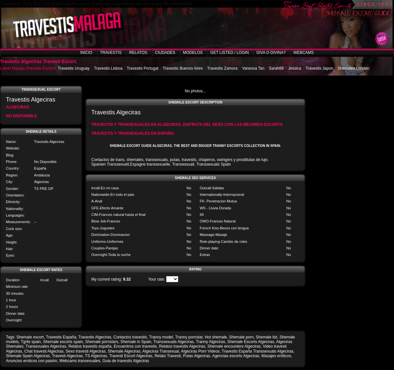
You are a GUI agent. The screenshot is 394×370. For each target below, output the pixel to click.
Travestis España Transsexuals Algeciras (257, 351)
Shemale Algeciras (124, 351)
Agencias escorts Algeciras (235, 356)
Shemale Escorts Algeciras (250, 341)
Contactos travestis (130, 337)
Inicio (86, 52)
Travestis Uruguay (74, 68)
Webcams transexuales (79, 360)
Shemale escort (30, 337)
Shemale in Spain (135, 341)
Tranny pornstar (189, 337)
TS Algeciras (96, 356)
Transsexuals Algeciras (173, 341)
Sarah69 (276, 68)
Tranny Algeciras (210, 341)
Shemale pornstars (101, 341)
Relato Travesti (168, 356)
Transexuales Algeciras (46, 346)
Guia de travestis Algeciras (125, 360)
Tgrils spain (31, 341)
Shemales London (353, 68)
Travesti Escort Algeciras (130, 356)
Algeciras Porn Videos (200, 351)
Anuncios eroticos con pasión (31, 360)
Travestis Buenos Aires (183, 68)
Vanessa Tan (253, 68)
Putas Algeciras (196, 356)
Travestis (110, 52)
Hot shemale (216, 337)
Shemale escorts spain (63, 341)
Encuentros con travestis (135, 346)
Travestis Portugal (142, 68)
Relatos (138, 52)
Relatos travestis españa (89, 346)
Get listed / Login (229, 52)
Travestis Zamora (222, 68)
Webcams (304, 52)
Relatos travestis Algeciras (182, 346)
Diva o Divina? (271, 52)
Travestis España (61, 337)
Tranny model (161, 337)
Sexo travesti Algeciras (85, 351)
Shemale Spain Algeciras (28, 356)
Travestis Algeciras (94, 337)
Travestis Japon (319, 68)
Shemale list (266, 337)
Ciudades (165, 52)
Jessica (294, 68)
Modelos (193, 52)
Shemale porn (241, 337)
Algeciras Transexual (160, 351)
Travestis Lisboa (108, 68)
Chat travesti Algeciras (43, 351)
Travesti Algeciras (67, 356)
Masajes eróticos (276, 356)
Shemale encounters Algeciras (234, 346)
